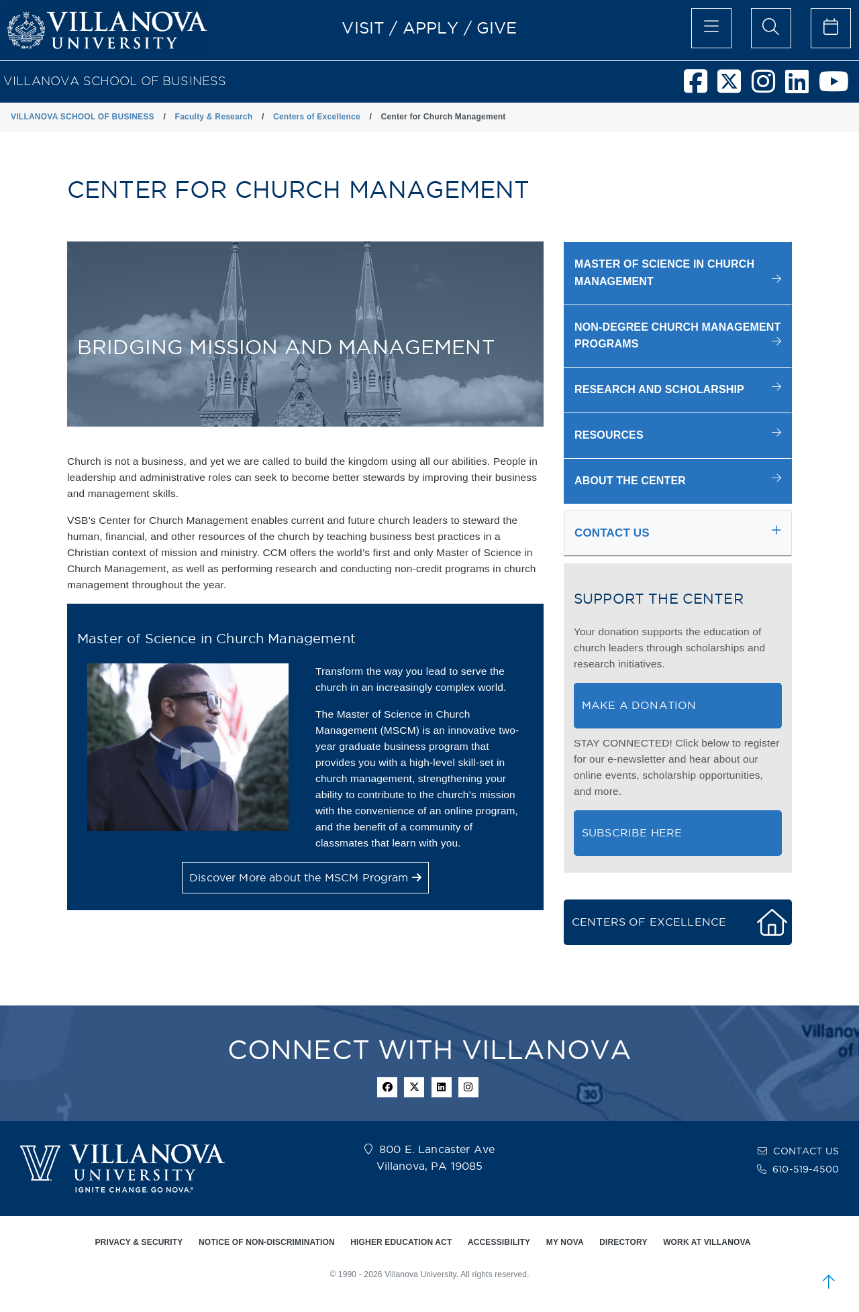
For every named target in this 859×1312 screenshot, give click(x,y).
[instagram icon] (468, 1087)
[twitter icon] (414, 1087)
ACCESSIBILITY (499, 1242)
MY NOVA (565, 1242)
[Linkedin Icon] (442, 1087)
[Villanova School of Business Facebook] (700, 87)
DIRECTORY (623, 1242)
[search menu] (771, 28)
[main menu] (711, 28)
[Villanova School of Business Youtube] (839, 87)
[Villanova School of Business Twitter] (734, 87)
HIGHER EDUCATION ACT (401, 1242)
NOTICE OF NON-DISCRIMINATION (267, 1242)
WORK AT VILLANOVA (706, 1242)
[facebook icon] (387, 1087)
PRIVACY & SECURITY (139, 1242)
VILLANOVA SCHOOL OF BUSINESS (114, 80)
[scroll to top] (829, 1282)
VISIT (363, 27)
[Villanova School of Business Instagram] (768, 87)
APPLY (431, 27)
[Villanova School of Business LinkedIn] (802, 87)
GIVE (496, 27)
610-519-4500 (805, 1169)
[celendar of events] (831, 28)
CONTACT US (806, 1151)
